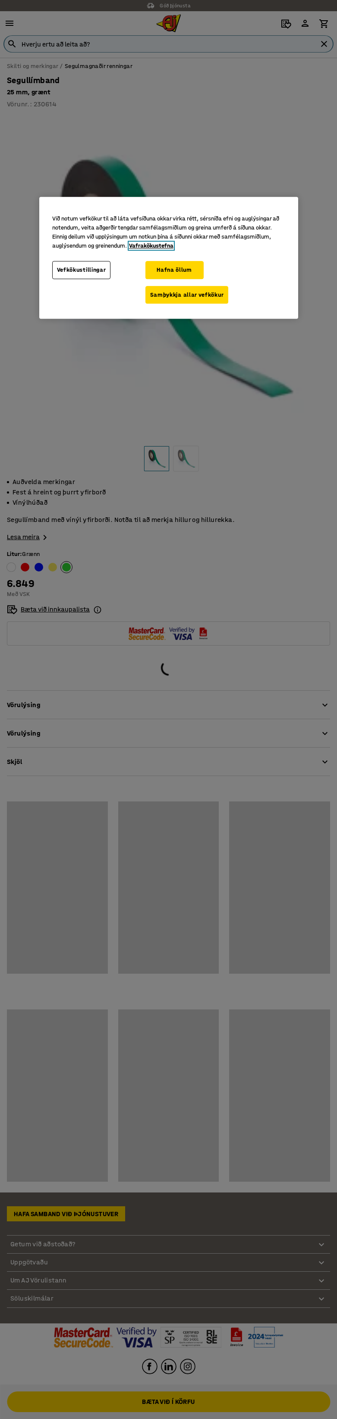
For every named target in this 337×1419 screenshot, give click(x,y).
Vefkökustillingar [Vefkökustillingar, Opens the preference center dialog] (81, 269)
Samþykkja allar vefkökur (187, 294)
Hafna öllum (174, 269)
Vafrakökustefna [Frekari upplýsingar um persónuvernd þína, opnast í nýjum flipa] (151, 245)
